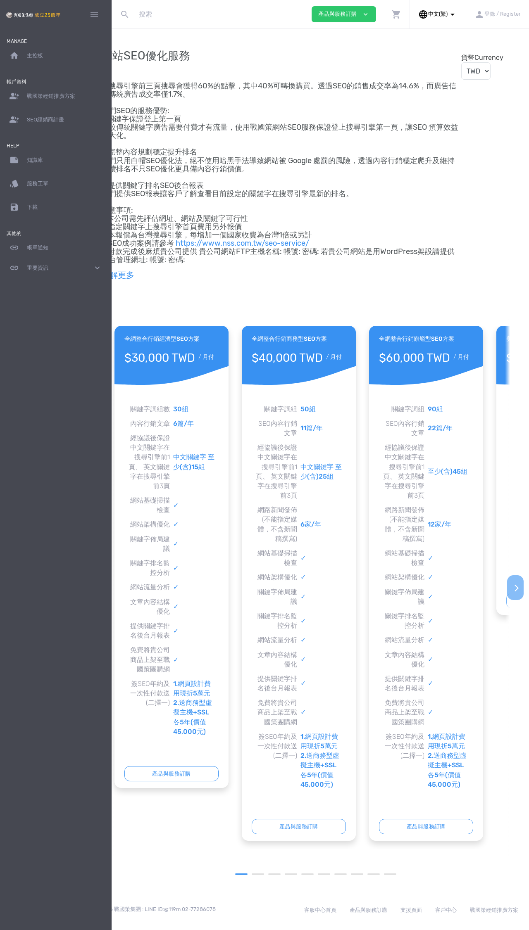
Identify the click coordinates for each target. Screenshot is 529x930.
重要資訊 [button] (56, 268)
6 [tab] (335, 874)
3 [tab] (285, 874)
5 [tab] (318, 874)
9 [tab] (385, 874)
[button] (396, 14)
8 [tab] (368, 874)
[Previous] (125, 587)
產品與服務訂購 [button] (343, 14)
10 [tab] (401, 874)
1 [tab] (252, 874)
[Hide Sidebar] (94, 14)
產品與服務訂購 (193, 774)
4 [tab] (302, 874)
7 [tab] (352, 874)
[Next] (515, 587)
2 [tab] (269, 874)
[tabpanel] (193, 557)
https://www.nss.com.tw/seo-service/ (264, 243)
